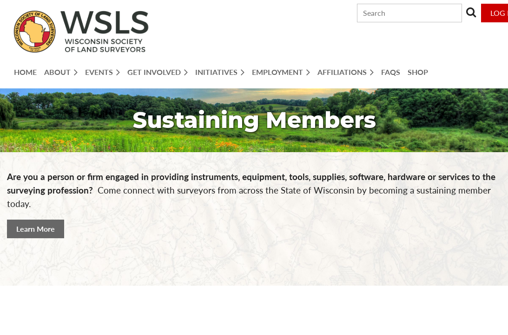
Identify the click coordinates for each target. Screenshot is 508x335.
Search (470, 12)
